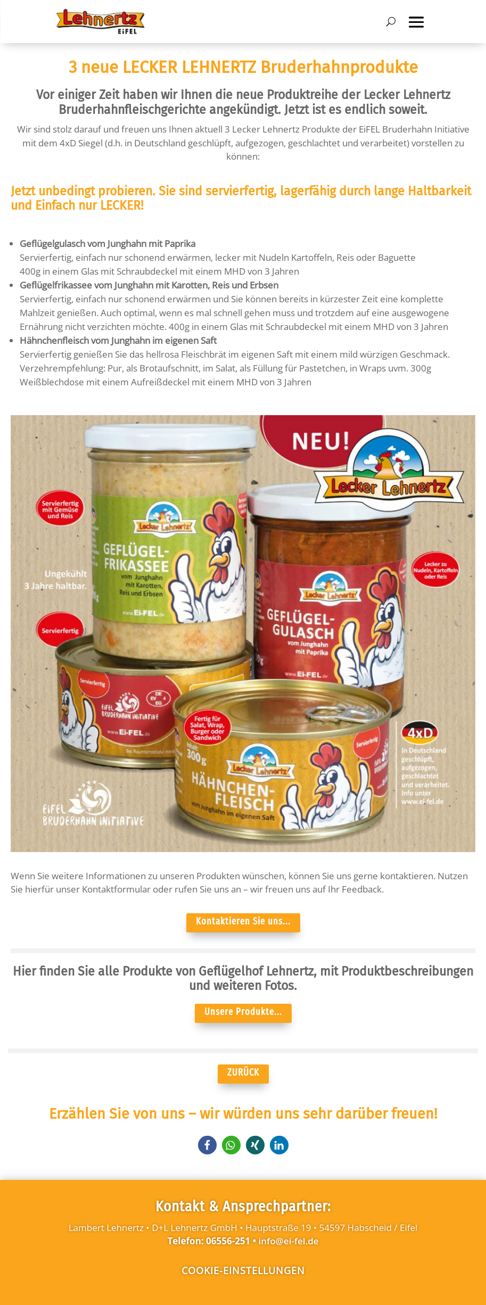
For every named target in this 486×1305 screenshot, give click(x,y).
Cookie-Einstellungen (243, 1270)
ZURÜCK (243, 1072)
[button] (207, 1145)
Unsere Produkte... (243, 1012)
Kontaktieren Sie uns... (243, 921)
